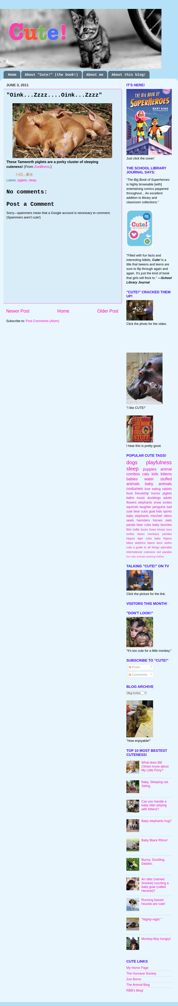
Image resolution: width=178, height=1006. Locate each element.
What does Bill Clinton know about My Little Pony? (155, 766)
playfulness (159, 462)
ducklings (154, 498)
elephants (145, 502)
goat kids (155, 511)
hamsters (143, 520)
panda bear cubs (138, 525)
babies (132, 479)
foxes (152, 529)
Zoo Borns (133, 979)
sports (167, 511)
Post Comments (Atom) (42, 321)
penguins (158, 507)
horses (158, 520)
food (129, 493)
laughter (145, 507)
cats (145, 474)
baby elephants (137, 516)
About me (94, 75)
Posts (134, 667)
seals (130, 520)
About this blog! (129, 75)
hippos (130, 538)
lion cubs (132, 529)
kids (154, 474)
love (147, 489)
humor (155, 493)
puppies (149, 469)
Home (12, 75)
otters (168, 516)
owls (168, 520)
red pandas (164, 552)
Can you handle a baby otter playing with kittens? (154, 805)
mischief (156, 516)
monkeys (153, 534)
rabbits (167, 489)
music (141, 498)
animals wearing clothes (150, 556)
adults (167, 498)
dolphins (140, 542)
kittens (166, 474)
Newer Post (17, 310)
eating (156, 489)
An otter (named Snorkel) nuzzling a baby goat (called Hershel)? (155, 885)
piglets (22, 180)
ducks (144, 529)
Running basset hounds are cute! (153, 902)
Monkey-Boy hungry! (156, 939)
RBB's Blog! (134, 990)
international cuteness (140, 552)
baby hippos (163, 538)
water (149, 479)
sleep (32, 180)
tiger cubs (144, 538)
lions (160, 542)
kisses (161, 529)
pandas (167, 534)
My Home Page (137, 968)
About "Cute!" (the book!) (51, 75)
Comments (138, 674)
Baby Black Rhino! (154, 840)
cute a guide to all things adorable (149, 547)
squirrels (132, 507)
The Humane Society (141, 973)
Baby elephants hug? (156, 821)
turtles (130, 534)
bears (141, 534)
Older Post (107, 310)
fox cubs (131, 556)
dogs (131, 462)
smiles (167, 502)
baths (130, 498)
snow (157, 502)
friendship (142, 493)
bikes (129, 542)
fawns (151, 542)
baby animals (158, 484)
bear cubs (141, 511)
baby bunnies (162, 525)
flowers (131, 502)
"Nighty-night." (151, 919)
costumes (134, 488)
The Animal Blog (138, 985)
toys (169, 529)
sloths (168, 542)
